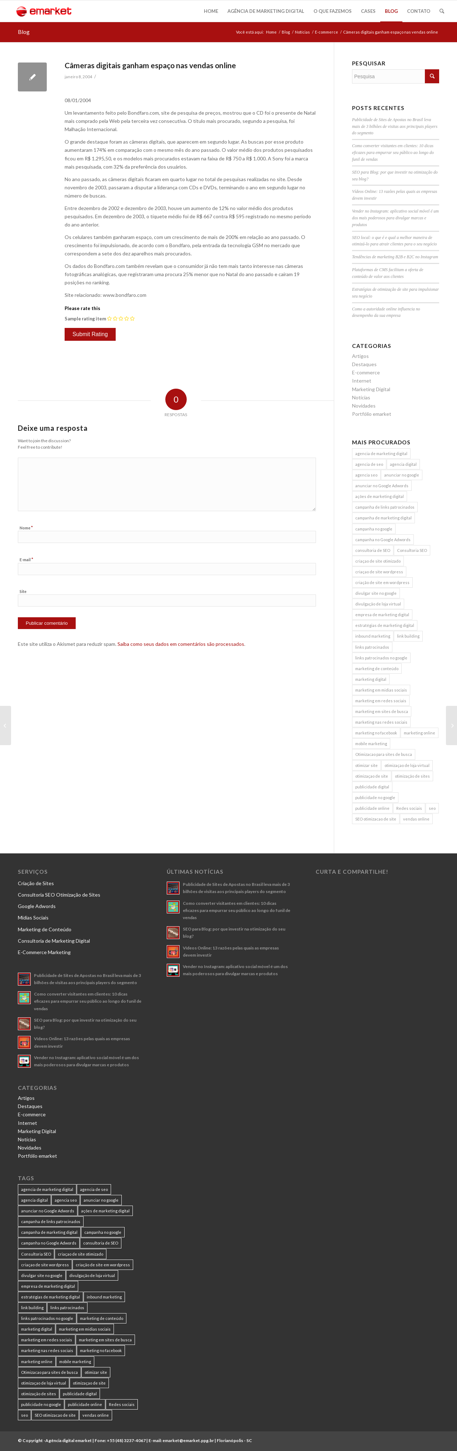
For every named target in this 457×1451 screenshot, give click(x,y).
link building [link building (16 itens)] (408, 636)
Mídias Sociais (33, 917)
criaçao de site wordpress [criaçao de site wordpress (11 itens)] (379, 571)
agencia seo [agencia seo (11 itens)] (366, 475)
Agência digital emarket (68, 1440)
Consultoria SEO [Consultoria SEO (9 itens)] (412, 550)
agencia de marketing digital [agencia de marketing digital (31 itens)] (381, 453)
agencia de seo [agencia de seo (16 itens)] (369, 464)
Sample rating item (85, 318)
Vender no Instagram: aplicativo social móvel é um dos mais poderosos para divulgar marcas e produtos (395, 218)
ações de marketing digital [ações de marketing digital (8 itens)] (379, 496)
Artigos (360, 356)
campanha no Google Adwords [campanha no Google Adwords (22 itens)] (383, 539)
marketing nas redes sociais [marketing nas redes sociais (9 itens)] (381, 722)
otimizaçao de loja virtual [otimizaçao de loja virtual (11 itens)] (407, 765)
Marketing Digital (371, 389)
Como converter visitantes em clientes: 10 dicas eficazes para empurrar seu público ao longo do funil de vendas (393, 152)
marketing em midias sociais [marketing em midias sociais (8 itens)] (381, 690)
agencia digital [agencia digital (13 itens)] (403, 464)
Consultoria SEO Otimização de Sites (59, 895)
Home (271, 32)
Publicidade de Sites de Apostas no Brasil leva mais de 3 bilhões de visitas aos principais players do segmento (394, 126)
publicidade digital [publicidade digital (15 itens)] (372, 786)
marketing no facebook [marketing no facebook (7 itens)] (376, 733)
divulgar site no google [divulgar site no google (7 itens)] (376, 593)
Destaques (364, 364)
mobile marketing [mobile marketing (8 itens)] (371, 743)
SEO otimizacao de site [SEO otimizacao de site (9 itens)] (375, 819)
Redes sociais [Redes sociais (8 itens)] (409, 808)
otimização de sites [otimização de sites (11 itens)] (412, 776)
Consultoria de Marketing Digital (54, 941)
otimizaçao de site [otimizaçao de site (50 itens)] (371, 776)
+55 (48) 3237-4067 (126, 1440)
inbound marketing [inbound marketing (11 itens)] (372, 636)
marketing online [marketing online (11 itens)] (419, 733)
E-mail (26, 559)
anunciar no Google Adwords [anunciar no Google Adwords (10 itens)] (381, 485)
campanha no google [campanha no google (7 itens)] (373, 529)
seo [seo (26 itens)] (432, 808)
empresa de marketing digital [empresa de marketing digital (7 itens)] (382, 614)
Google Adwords (37, 906)
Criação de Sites (36, 883)
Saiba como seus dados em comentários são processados (180, 644)
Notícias (302, 32)
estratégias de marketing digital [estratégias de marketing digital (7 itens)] (384, 625)
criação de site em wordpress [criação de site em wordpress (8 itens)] (382, 582)
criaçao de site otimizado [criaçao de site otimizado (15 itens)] (378, 561)
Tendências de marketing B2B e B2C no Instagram (395, 256)
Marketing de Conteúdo (44, 929)
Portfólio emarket (371, 414)
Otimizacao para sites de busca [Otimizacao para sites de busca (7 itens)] (383, 754)
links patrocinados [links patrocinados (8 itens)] (372, 647)
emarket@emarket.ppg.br (188, 1440)
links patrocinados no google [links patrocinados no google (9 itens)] (381, 657)
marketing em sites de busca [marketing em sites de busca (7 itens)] (381, 711)
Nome (26, 527)
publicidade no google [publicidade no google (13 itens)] (375, 797)
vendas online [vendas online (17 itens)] (416, 819)
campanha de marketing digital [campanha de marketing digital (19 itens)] (383, 517)
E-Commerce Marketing (44, 952)
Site (23, 591)
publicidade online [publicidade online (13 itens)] (372, 808)
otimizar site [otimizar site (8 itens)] (366, 765)
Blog (24, 31)
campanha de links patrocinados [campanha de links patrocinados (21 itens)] (385, 507)
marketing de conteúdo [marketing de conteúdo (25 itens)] (376, 668)
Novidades (364, 406)
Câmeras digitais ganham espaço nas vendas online (150, 65)
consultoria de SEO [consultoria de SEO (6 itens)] (372, 550)
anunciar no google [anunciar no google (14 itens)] (401, 475)
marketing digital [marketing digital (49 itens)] (370, 679)
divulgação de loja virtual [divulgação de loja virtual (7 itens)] (378, 604)
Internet (361, 381)
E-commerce (326, 32)
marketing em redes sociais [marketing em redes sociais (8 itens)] (380, 700)
